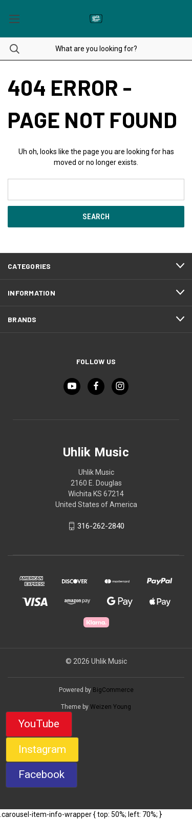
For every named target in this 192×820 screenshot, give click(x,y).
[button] (39, 724)
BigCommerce (113, 689)
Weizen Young (110, 706)
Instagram (42, 749)
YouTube (38, 724)
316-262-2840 (100, 526)
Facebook (41, 774)
